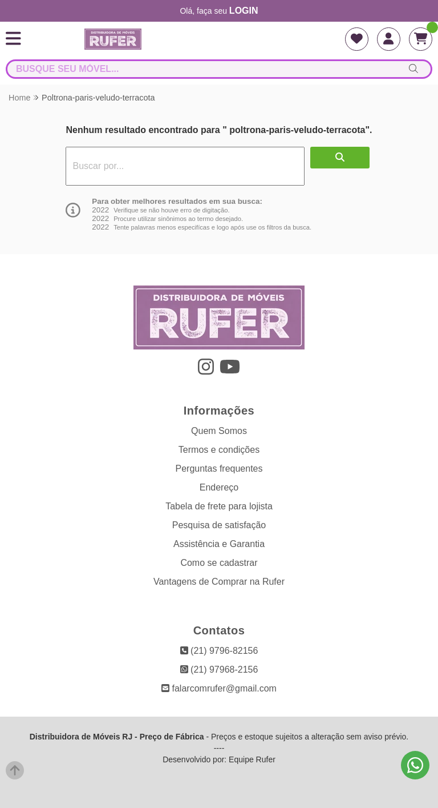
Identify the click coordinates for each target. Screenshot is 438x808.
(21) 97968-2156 (219, 669)
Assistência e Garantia (219, 544)
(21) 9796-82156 (219, 651)
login (243, 10)
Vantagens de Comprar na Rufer (219, 581)
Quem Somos (219, 431)
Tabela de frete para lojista (219, 506)
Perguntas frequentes (219, 468)
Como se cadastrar (218, 563)
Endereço (219, 487)
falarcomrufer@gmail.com (219, 688)
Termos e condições (219, 450)
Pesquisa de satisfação (219, 525)
